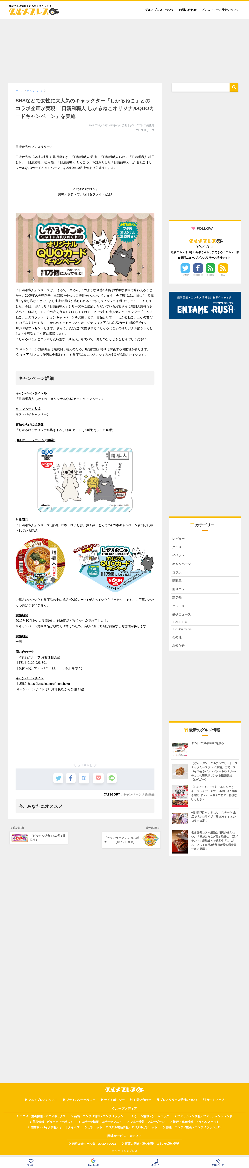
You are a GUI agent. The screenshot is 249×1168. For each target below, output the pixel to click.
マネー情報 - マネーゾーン (147, 1124)
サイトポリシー (114, 1102)
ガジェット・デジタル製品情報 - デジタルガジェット (122, 1130)
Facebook (198, 274)
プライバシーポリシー (80, 1102)
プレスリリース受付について (220, 9)
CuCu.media (183, 631)
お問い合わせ (187, 9)
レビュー (178, 539)
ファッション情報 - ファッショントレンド (204, 1119)
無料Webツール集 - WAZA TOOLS (94, 1146)
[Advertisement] (124, 49)
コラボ (177, 573)
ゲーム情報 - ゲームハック (151, 1119)
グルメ (177, 547)
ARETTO (181, 624)
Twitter (185, 274)
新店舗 (177, 599)
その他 (177, 639)
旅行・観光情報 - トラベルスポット (196, 1124)
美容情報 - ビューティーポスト (52, 1124)
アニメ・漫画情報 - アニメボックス (42, 1119)
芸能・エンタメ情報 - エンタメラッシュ (100, 1119)
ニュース (178, 608)
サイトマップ (215, 1102)
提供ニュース (182, 616)
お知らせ (178, 648)
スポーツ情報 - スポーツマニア (101, 1124)
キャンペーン (132, 794)
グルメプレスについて (159, 9)
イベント (178, 556)
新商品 (149, 794)
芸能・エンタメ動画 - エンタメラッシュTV (193, 1130)
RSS (223, 274)
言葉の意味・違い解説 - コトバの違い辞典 (152, 1146)
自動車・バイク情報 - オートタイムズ (55, 1130)
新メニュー (180, 590)
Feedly (210, 274)
